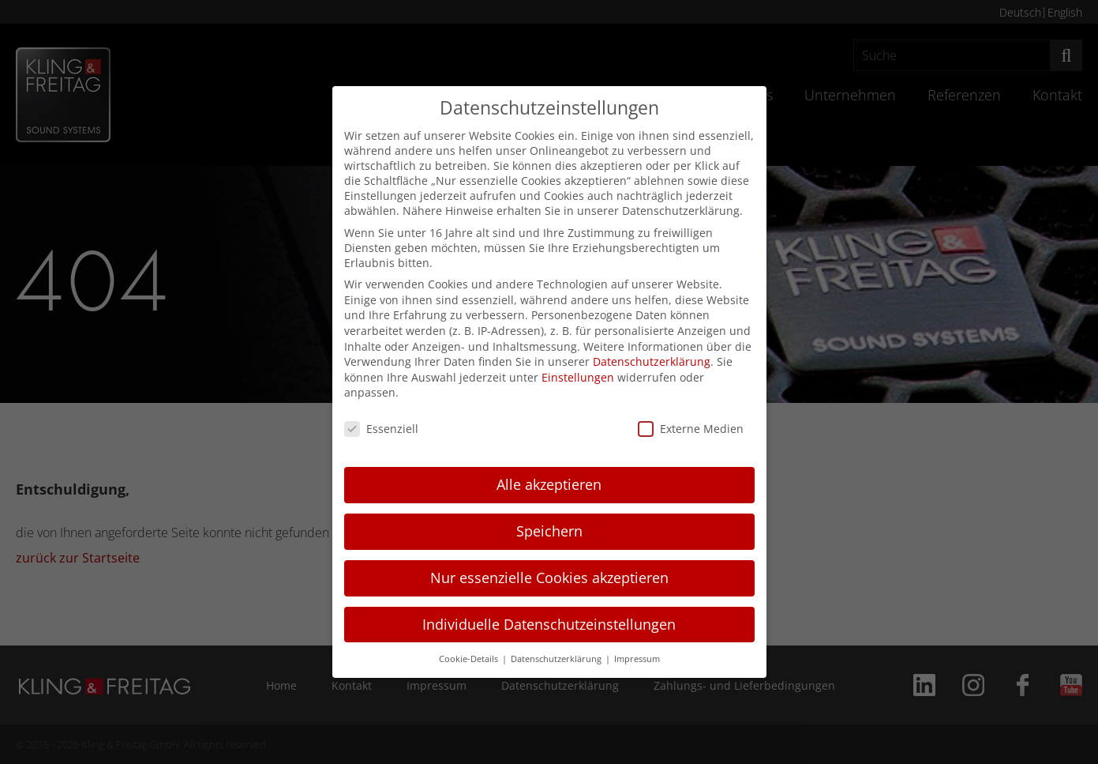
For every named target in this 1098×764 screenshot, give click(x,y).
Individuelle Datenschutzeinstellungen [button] (549, 624)
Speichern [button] (549, 530)
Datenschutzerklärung (651, 361)
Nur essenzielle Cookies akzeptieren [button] (549, 577)
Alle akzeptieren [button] (549, 484)
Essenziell (381, 428)
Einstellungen (578, 377)
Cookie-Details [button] (469, 658)
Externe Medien (691, 428)
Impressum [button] (637, 658)
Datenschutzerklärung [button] (557, 658)
